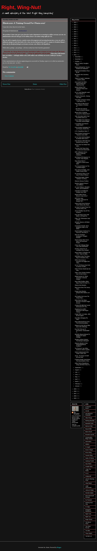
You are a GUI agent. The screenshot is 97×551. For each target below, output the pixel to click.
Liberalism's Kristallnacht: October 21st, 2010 (81, 191)
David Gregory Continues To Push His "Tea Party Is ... (82, 231)
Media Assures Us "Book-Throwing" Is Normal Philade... (81, 278)
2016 (75, 41)
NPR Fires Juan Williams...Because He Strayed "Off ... (81, 200)
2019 (75, 34)
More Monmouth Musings (89, 496)
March (77, 381)
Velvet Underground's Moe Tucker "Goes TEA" (82, 352)
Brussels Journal (89, 434)
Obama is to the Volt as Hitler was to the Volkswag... (82, 326)
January (77, 386)
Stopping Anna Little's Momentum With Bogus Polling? (81, 310)
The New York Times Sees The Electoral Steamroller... (82, 149)
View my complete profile (76, 425)
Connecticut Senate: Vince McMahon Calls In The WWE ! (82, 227)
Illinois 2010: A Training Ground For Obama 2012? (82, 113)
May (76, 376)
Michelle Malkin (89, 493)
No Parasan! (88, 500)
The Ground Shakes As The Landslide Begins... (82, 166)
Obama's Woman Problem (82, 181)
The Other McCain (88, 527)
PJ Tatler (87, 507)
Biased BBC (88, 429)
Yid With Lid (88, 536)
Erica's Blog (88, 452)
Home (35, 84)
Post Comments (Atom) (38, 89)
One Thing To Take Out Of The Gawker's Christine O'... (81, 105)
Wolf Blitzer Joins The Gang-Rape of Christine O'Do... (82, 257)
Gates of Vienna (89, 458)
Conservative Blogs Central (88, 438)
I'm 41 (87, 473)
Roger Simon (88, 519)
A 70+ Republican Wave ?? (82, 131)
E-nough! (87, 447)
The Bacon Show (88, 523)
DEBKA (87, 444)
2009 (75, 389)
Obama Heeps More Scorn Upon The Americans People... (82, 241)
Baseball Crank (89, 423)
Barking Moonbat (89, 420)
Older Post (63, 84)
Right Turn (88, 516)
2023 (75, 24)
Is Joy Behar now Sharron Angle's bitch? (81, 124)
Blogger (59, 547)
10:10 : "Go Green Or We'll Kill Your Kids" (82, 356)
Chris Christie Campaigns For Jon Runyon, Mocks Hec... (82, 128)
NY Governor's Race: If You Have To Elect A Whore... (82, 174)
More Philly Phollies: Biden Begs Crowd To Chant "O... (82, 282)
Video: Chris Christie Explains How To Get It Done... (82, 273)
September (78, 367)
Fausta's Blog (88, 455)
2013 (75, 48)
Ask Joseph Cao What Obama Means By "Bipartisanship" (81, 83)
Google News (88, 466)
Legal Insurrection (88, 486)
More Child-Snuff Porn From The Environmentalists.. (82, 322)
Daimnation (88, 441)
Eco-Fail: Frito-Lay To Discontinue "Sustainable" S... (82, 330)
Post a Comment (9, 76)
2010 (75, 54)
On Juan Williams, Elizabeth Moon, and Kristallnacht (82, 187)
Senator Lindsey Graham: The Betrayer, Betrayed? (82, 340)
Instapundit (88, 476)
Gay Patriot (88, 463)
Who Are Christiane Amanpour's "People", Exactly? (81, 236)
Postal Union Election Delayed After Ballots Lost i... (82, 293)
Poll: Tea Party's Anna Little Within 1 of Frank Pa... (82, 215)
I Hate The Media (88, 470)
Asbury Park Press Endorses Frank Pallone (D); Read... (82, 204)
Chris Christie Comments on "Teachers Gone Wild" (82, 134)
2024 (75, 22)
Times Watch (88, 533)
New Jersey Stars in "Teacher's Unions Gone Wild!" (82, 162)
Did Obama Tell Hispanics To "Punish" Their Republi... (82, 158)
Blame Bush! (88, 431)
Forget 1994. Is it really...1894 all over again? (82, 314)
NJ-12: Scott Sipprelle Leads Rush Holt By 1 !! (82, 93)
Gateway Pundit (89, 461)
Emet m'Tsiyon (89, 450)
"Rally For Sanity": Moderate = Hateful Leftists (82, 79)
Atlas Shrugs (88, 418)
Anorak (87, 411)
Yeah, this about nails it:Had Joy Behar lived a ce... (82, 116)
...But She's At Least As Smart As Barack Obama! (82, 109)
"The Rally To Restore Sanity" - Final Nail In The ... (82, 100)
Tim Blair (87, 530)
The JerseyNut (76, 413)
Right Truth (88, 514)
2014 (75, 45)
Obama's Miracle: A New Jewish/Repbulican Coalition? (81, 345)
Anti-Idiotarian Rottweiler (89, 414)
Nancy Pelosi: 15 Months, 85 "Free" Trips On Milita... (82, 253)
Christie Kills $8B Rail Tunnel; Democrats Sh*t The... (82, 306)
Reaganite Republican (88, 510)
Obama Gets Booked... (81, 285)
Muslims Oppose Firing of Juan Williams (81, 184)
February (77, 383)
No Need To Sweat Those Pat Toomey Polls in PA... (82, 207)
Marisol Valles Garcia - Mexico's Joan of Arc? (81, 195)
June (76, 374)
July (76, 372)
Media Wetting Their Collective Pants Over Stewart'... (81, 89)
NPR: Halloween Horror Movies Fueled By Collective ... (81, 153)
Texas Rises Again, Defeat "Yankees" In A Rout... (82, 178)
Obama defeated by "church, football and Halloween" (82, 67)
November (78, 59)
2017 (75, 38)
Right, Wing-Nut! (21, 7)
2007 (75, 393)
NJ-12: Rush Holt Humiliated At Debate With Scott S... (82, 137)
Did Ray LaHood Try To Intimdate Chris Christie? (82, 249)
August (77, 370)
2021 (75, 29)
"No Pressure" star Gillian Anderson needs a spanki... (82, 349)
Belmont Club (88, 426)
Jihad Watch (88, 483)
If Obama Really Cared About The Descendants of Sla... (82, 360)
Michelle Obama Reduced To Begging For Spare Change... (82, 336)
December (78, 56)
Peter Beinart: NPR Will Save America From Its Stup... (82, 141)
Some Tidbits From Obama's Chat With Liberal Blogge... (82, 120)
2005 (75, 398)
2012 (75, 50)
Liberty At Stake (89, 490)
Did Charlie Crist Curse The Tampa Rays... (82, 297)
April (76, 379)
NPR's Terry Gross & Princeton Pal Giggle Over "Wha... (82, 261)
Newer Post (6, 84)
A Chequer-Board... (88, 407)
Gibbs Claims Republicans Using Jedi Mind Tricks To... (82, 364)
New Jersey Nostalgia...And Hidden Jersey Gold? (82, 170)
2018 (75, 36)
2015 (75, 43)
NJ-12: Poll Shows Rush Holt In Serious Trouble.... (82, 265)
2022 (75, 27)
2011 (75, 52)
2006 (75, 396)
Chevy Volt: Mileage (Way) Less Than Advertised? (82, 245)
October (77, 61)
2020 (75, 31)
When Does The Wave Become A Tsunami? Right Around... (82, 301)
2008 (75, 391)
